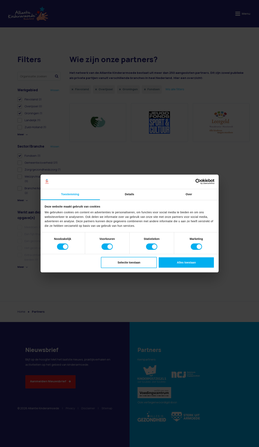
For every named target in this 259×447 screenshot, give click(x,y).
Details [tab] (129, 194)
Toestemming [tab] (70, 194)
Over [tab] (189, 194)
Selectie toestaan (129, 262)
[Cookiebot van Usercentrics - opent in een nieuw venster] (197, 182)
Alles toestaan (186, 262)
